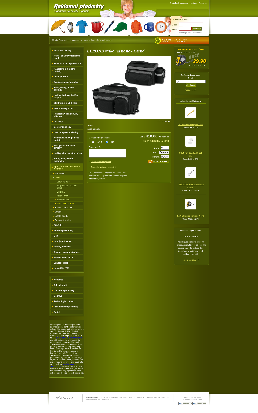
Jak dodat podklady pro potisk (103, 169)
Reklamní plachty (62, 50)
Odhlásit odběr (190, 90)
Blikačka (61, 192)
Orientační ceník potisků (101, 163)
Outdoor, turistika (63, 220)
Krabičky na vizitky (63, 257)
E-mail (174, 25)
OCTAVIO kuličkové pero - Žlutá (190, 125)
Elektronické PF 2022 (119, 397)
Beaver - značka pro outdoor (68, 63)
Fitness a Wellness (63, 207)
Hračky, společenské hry (66, 132)
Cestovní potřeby (62, 127)
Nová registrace (185, 33)
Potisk (57, 312)
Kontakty (193, 3)
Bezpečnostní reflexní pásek (67, 186)
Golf (56, 236)
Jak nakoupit (60, 285)
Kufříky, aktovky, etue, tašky (68, 153)
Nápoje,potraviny (62, 241)
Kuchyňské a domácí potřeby (64, 146)
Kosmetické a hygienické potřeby (66, 139)
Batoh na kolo (63, 182)
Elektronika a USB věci (65, 103)
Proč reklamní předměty (66, 307)
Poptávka (202, 3)
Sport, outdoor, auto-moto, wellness (73, 40)
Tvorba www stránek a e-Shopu (156, 397)
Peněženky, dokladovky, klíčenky (66, 115)
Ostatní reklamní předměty (67, 252)
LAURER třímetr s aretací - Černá (190, 216)
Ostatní (58, 212)
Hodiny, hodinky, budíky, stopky (66, 96)
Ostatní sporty (61, 216)
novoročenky (104, 397)
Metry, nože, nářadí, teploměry (63, 160)
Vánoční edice (61, 263)
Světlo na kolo (63, 199)
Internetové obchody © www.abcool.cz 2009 (192, 398)
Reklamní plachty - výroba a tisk (99, 399)
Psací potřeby (61, 77)
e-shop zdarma (135, 397)
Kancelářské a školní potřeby (64, 70)
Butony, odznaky (62, 247)
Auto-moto (60, 173)
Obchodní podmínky (64, 290)
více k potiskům (189, 260)
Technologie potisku (64, 301)
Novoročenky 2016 (63, 108)
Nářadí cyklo (63, 196)
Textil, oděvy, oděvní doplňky (64, 88)
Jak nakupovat (182, 3)
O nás (172, 3)
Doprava (58, 296)
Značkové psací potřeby (66, 82)
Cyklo (92, 40)
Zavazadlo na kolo (104, 40)
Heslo (174, 29)
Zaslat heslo (197, 33)
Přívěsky (58, 225)
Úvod (54, 40)
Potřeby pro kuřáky (63, 230)
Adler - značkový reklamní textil (67, 57)
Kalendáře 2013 (61, 268)
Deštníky (58, 121)
